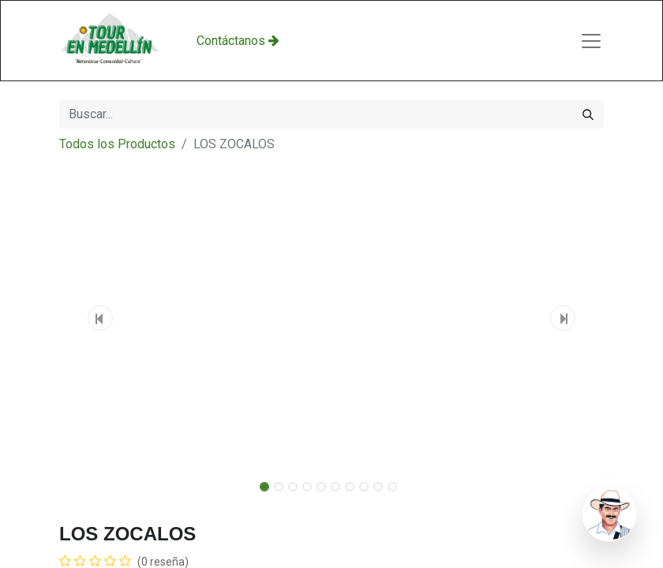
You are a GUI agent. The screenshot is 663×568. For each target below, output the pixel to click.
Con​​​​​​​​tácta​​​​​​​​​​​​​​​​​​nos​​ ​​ (238, 40)
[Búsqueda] (588, 114)
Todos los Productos (117, 143)
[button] (100, 317)
